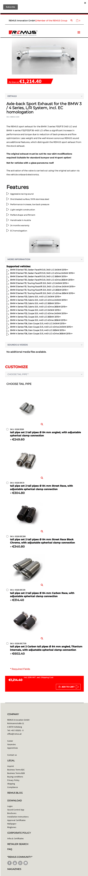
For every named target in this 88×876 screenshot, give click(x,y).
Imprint (10, 766)
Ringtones (11, 827)
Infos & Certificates (15, 838)
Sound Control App (15, 809)
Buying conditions (15, 776)
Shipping (11, 783)
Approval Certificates (16, 820)
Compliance (12, 787)
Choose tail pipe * (17, 374)
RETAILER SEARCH (17, 844)
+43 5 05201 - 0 (17, 730)
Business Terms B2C (16, 769)
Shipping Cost (47, 677)
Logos (10, 806)
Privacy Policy (13, 780)
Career (10, 741)
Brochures (11, 813)
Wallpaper (11, 823)
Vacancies (11, 744)
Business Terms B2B (16, 773)
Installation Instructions (18, 816)
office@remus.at (14, 734)
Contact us (12, 755)
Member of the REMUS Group (52, 20)
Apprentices (12, 748)
